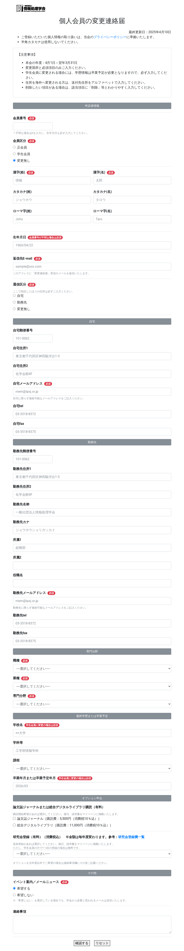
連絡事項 (21, 912)
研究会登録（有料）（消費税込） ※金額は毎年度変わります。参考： (80, 837)
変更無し (23, 161)
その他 (92, 873)
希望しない (25, 895)
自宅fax (20, 424)
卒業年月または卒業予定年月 (55, 778)
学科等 (19, 743)
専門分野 (92, 651)
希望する (23, 888)
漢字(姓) (26, 172)
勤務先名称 (23, 504)
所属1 (19, 540)
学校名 (39, 725)
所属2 (19, 557)
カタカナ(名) (104, 192)
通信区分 (27, 284)
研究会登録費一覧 (131, 837)
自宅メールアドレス (35, 384)
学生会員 (23, 154)
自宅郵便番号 (24, 330)
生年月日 (40, 237)
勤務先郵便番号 (26, 451)
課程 (18, 760)
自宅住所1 (22, 348)
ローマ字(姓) (24, 211)
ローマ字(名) (104, 211)
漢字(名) (106, 172)
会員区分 (27, 141)
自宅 (20, 296)
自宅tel (20, 406)
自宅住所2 (22, 366)
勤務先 (22, 302)
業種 (23, 678)
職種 (23, 660)
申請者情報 (92, 105)
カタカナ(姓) (24, 192)
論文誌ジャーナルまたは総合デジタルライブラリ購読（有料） (60, 807)
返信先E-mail (30, 258)
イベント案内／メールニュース (43, 882)
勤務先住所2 (24, 486)
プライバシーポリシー (110, 37)
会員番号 (27, 118)
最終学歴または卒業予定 (92, 716)
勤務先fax (22, 633)
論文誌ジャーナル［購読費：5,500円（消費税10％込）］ (59, 819)
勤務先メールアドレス (36, 593)
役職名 (19, 575)
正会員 (22, 147)
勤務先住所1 (24, 469)
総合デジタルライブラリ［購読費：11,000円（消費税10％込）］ (65, 825)
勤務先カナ (23, 522)
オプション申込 (92, 798)
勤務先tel (21, 615)
